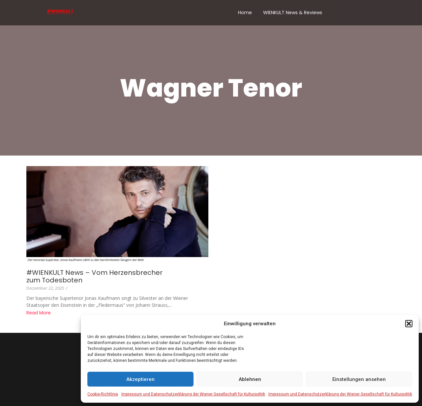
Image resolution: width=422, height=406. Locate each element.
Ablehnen (250, 379)
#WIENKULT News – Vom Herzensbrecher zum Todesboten (94, 276)
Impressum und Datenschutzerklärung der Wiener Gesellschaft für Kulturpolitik (193, 394)
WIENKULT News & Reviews (292, 12)
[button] (409, 323)
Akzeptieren (140, 379)
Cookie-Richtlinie (102, 394)
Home (245, 12)
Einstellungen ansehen (359, 379)
